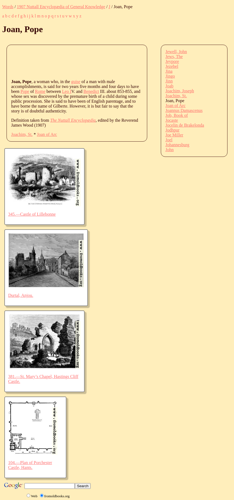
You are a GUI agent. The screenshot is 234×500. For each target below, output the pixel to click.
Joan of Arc (47, 134)
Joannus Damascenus (183, 110)
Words (7, 6)
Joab (169, 86)
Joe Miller (174, 135)
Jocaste (171, 120)
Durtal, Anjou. (20, 295)
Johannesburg (177, 144)
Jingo (170, 76)
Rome (40, 91)
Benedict (91, 91)
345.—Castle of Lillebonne (32, 214)
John (169, 149)
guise (75, 81)
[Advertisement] (110, 61)
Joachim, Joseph (179, 91)
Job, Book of (176, 115)
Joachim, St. (22, 134)
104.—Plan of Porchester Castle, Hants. (30, 465)
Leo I (66, 91)
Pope (24, 91)
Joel (169, 140)
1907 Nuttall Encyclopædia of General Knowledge (61, 6)
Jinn (169, 81)
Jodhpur (172, 130)
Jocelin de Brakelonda (184, 125)
